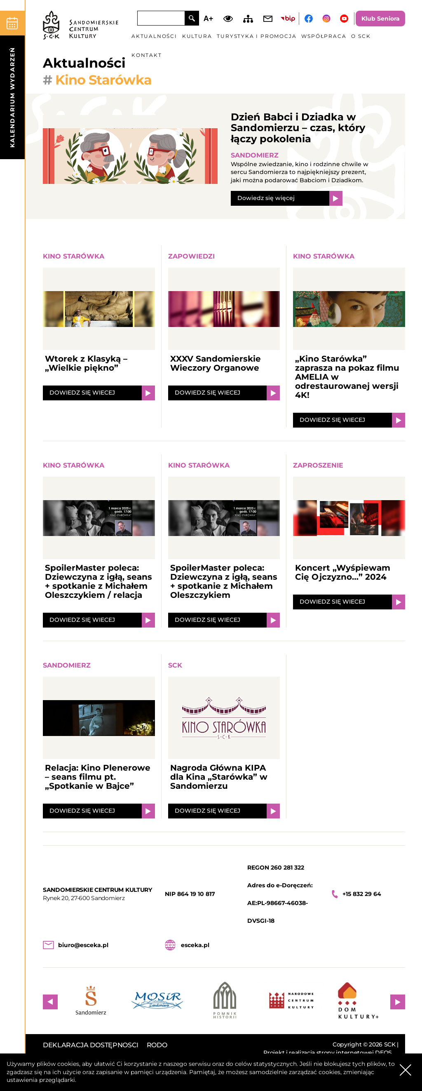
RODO (157, 1045)
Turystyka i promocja (256, 36)
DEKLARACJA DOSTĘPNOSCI (90, 1045)
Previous (50, 1002)
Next (397, 1002)
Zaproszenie (318, 465)
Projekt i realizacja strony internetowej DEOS (327, 1052)
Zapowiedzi (191, 256)
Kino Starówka (73, 256)
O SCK (360, 36)
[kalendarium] (12, 85)
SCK (175, 665)
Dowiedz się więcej (266, 198)
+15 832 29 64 (361, 894)
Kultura (197, 36)
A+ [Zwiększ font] (208, 18)
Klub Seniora (380, 18)
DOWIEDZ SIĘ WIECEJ (82, 392)
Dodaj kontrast (228, 18)
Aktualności (154, 36)
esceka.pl (195, 945)
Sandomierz (255, 155)
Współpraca (323, 36)
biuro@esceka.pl (83, 945)
